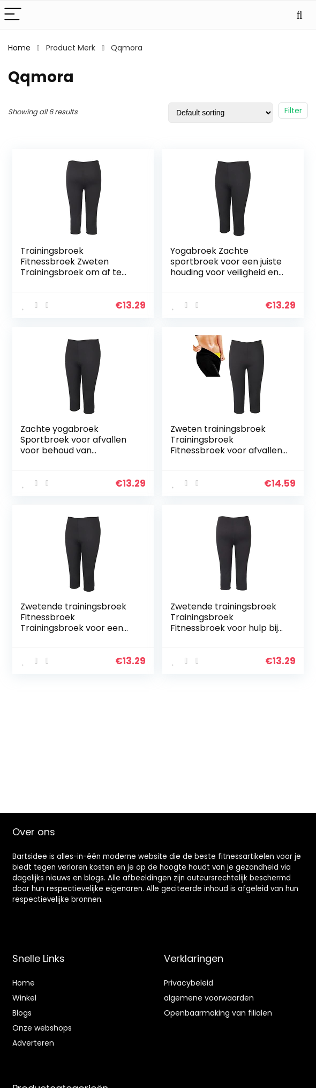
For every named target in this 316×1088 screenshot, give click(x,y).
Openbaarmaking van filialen (218, 1013)
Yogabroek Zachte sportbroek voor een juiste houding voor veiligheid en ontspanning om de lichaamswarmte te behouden (226, 278)
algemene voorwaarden (209, 998)
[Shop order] (220, 112)
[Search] (299, 15)
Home (19, 47)
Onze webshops (42, 1028)
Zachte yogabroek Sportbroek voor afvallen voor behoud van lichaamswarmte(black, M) (77, 444)
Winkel (24, 998)
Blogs (22, 1013)
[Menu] (13, 15)
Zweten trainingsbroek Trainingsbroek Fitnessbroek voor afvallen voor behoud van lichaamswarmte (226, 449)
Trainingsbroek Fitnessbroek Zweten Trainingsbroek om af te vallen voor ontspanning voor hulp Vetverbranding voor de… (74, 278)
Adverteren (33, 1043)
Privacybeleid (188, 982)
